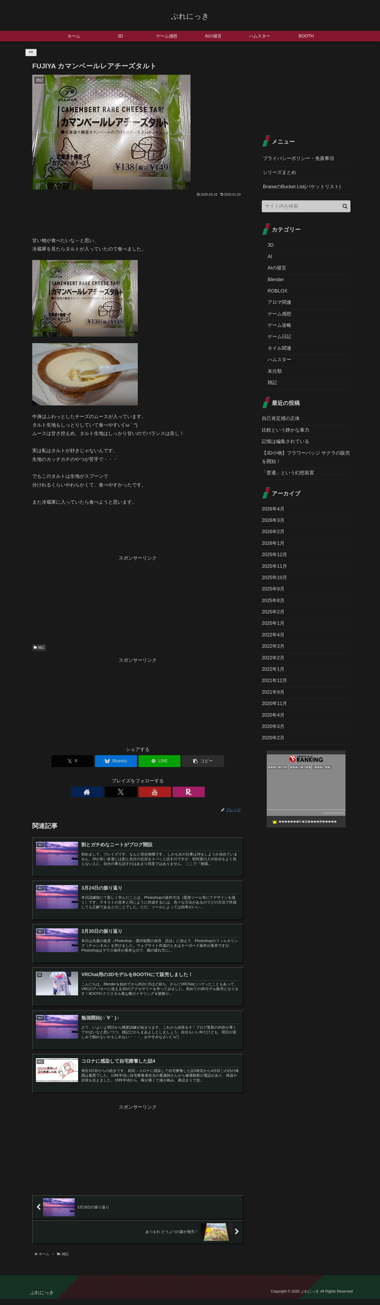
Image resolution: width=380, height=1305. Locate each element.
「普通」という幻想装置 (288, 472)
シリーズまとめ (279, 172)
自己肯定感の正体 (281, 418)
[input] (306, 206)
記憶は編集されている (285, 441)
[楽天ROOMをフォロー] (156, 792)
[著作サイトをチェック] (119, 792)
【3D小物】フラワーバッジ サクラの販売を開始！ (306, 457)
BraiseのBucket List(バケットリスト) (302, 186)
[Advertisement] (137, 599)
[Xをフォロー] (131, 792)
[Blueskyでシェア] (120, 761)
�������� (333, 812)
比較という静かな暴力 (285, 430)
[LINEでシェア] (155, 761)
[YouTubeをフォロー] (144, 792)
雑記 (39, 647)
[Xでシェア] (84, 761)
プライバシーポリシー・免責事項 (298, 158)
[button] (191, 761)
